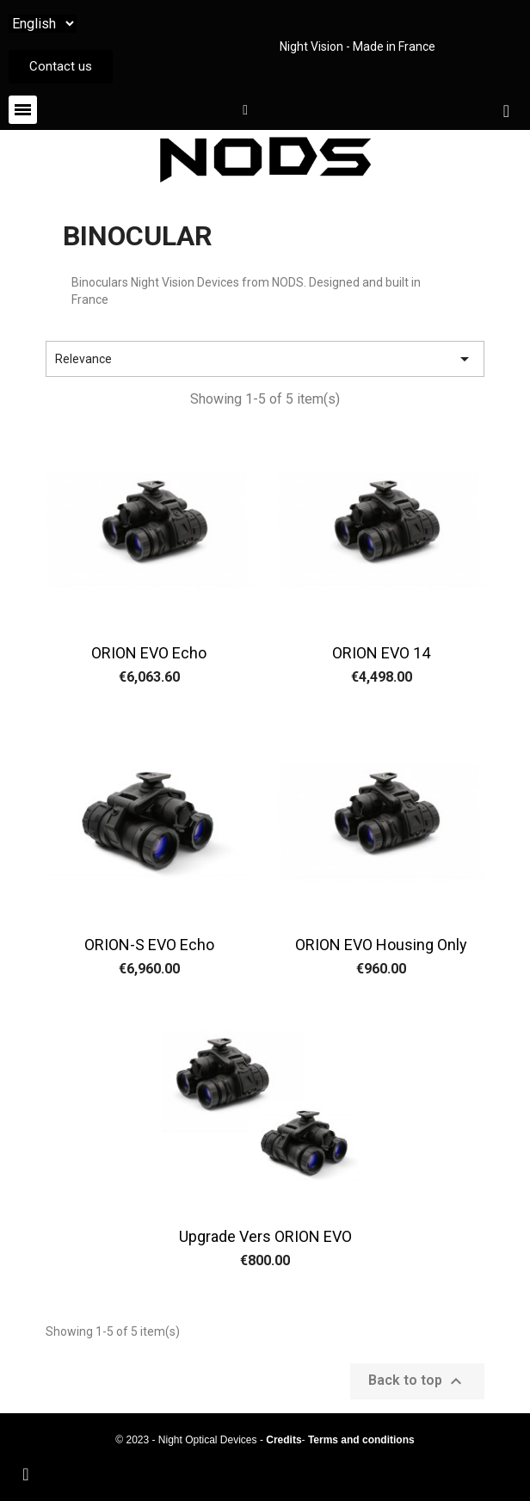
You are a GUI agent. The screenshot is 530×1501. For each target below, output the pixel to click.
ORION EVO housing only (381, 945)
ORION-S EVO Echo (149, 945)
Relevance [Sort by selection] (265, 359)
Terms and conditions (361, 1440)
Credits (283, 1440)
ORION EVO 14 (381, 653)
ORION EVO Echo (148, 653)
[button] (61, 66)
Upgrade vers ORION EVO (265, 1236)
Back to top (417, 1381)
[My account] (245, 110)
